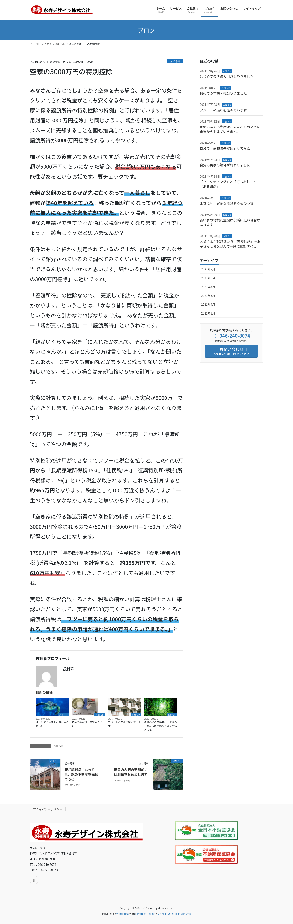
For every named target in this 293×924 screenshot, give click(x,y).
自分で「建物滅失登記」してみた (225, 148)
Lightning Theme (145, 913)
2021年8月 (208, 278)
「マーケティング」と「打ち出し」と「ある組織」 (228, 184)
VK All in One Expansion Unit (174, 913)
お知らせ (175, 61)
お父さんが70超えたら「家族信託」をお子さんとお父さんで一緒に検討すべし (230, 244)
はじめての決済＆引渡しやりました (52, 724)
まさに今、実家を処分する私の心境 (226, 203)
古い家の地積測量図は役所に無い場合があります (230, 222)
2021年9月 (208, 269)
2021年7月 (208, 287)
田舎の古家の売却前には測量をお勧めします (131, 772)
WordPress (122, 913)
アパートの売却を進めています (124, 724)
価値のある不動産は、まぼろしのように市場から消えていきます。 (160, 725)
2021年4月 (208, 304)
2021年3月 (208, 313)
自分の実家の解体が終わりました (225, 164)
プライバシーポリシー (47, 809)
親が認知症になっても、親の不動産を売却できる (81, 774)
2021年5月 (208, 295)
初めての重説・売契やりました (88, 724)
